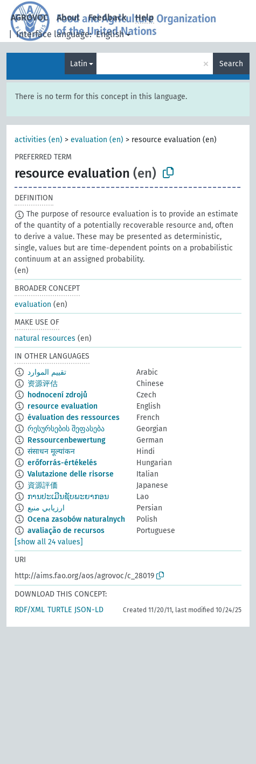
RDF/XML (30, 609)
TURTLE (59, 609)
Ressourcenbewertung (66, 440)
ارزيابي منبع (46, 508)
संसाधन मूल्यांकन (51, 451)
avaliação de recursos (66, 530)
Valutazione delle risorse (70, 474)
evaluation (33, 304)
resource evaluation (62, 406)
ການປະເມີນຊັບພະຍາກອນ (68, 496)
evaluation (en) (97, 139)
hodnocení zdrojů (57, 394)
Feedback (107, 17)
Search (231, 63)
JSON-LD (88, 609)
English (110, 34)
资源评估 (42, 383)
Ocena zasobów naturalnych (76, 519)
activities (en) (39, 139)
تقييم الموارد (46, 372)
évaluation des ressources (73, 417)
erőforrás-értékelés (62, 462)
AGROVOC (29, 17)
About (68, 17)
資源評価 (42, 485)
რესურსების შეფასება (66, 428)
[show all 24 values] (49, 541)
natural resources (45, 338)
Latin (78, 63)
